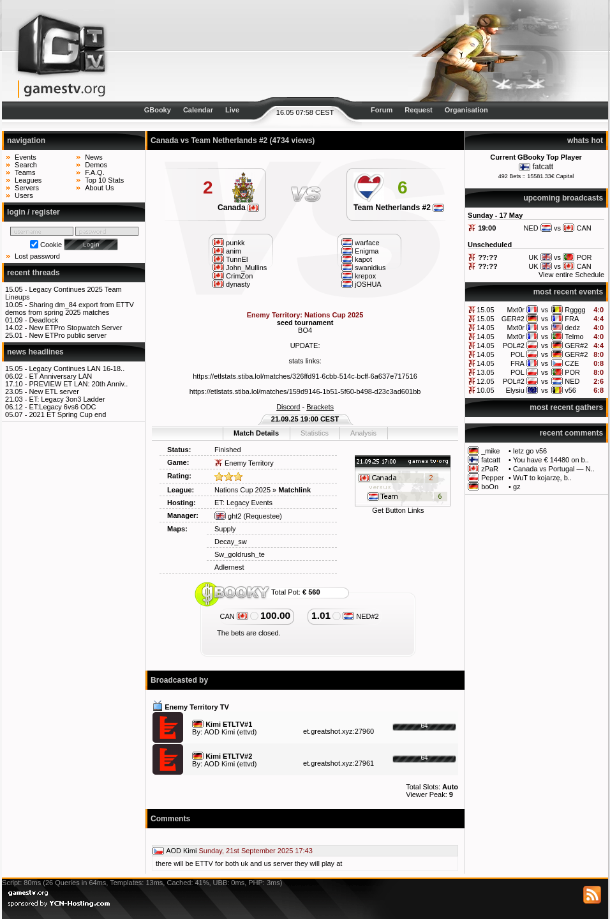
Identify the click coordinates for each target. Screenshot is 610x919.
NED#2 (361, 616)
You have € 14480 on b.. (551, 460)
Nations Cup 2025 (242, 490)
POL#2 (513, 345)
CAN (234, 616)
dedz (572, 327)
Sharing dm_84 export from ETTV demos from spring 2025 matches (69, 308)
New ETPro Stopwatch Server (75, 327)
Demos (96, 165)
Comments (170, 818)
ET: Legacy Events (243, 502)
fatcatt (542, 166)
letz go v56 (530, 451)
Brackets (320, 407)
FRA (572, 319)
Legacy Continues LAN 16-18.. (76, 368)
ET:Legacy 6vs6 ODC (62, 407)
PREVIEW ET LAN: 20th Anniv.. (78, 384)
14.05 (486, 327)
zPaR (489, 469)
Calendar (198, 110)
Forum (381, 110)
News (94, 157)
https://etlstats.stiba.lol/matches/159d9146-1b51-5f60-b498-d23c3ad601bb (305, 391)
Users (24, 195)
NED (572, 381)
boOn (489, 486)
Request (418, 110)
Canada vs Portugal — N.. (554, 469)
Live (232, 110)
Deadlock (43, 320)
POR (572, 372)
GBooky (157, 110)
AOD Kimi (219, 732)
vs (544, 310)
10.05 (486, 390)
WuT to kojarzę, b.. (542, 478)
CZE (572, 363)
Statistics (315, 433)
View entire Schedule (571, 274)
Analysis (363, 433)
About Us (99, 188)
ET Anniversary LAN (60, 376)
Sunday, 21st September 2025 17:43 (255, 850)
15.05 (486, 310)
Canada (238, 207)
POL (517, 354)
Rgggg (575, 310)
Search (26, 165)
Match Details (256, 433)
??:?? (488, 257)
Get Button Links (398, 510)
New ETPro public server (68, 335)
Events (25, 157)
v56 (570, 390)
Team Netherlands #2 (398, 207)
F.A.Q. (95, 172)
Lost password (37, 256)
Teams (25, 172)
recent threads (33, 272)
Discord (288, 407)
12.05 (486, 381)
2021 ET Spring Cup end (67, 414)
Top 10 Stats (104, 180)
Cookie (51, 244)
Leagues (28, 180)
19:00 (487, 228)
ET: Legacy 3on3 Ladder (67, 399)
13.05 (486, 372)
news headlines (35, 351)
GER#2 (513, 319)
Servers (27, 188)
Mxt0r (515, 310)
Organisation (466, 110)
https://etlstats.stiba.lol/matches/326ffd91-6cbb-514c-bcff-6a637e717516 (305, 376)
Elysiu (515, 390)
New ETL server (53, 391)
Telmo (574, 336)
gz (517, 486)
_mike (490, 451)
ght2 (227, 516)
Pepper (492, 478)
